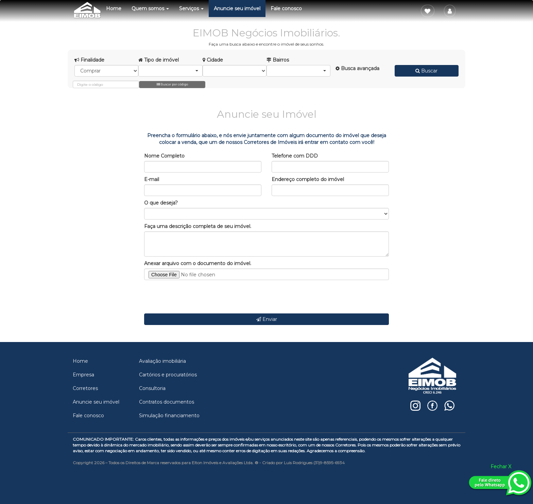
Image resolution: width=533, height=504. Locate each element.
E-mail (151, 179)
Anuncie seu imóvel (237, 8)
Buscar (426, 71)
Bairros (277, 60)
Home (113, 8)
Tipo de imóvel (158, 60)
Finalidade (89, 60)
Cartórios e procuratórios (168, 375)
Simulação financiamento (169, 415)
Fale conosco (286, 8)
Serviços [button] (191, 8)
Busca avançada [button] (357, 68)
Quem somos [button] (150, 8)
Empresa (83, 375)
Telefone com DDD (295, 156)
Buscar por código (172, 84)
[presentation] (195, 296)
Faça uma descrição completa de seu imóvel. (197, 226)
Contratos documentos (166, 402)
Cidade (213, 60)
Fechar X (501, 467)
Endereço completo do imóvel (308, 179)
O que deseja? (161, 203)
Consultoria (152, 388)
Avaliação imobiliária (162, 361)
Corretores (85, 388)
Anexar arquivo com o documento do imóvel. (197, 263)
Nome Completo (164, 156)
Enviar (266, 319)
